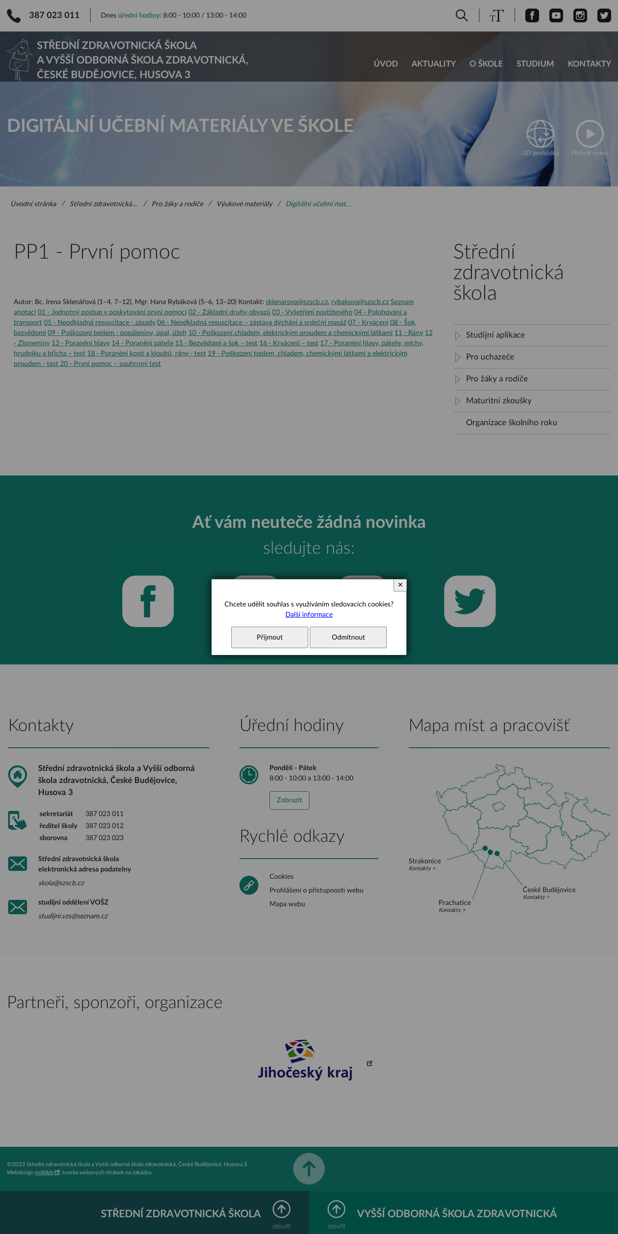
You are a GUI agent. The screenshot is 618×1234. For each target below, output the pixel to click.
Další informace (309, 614)
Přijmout (270, 637)
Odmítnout (348, 637)
